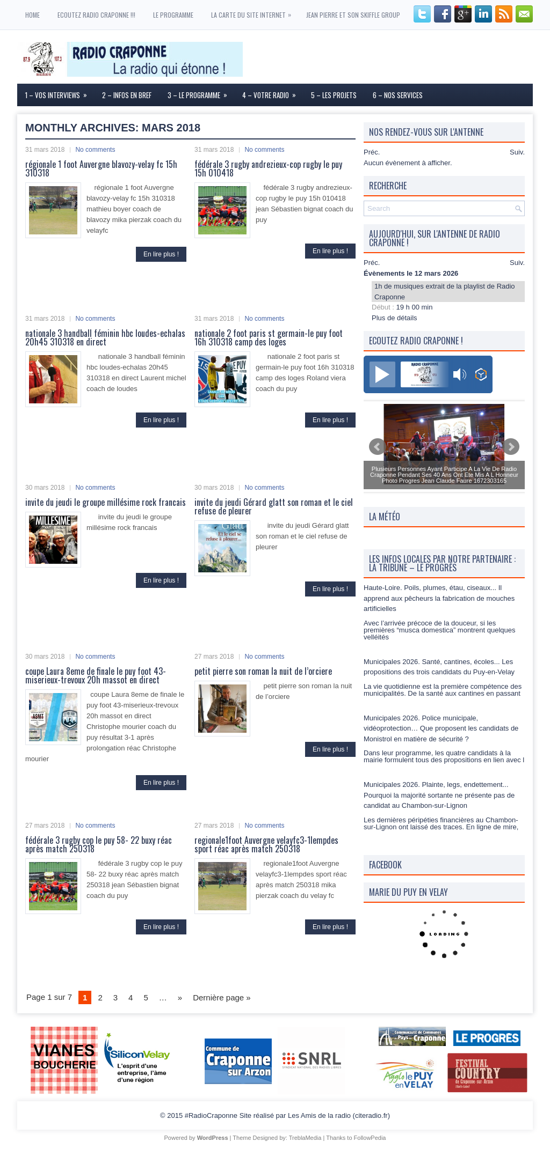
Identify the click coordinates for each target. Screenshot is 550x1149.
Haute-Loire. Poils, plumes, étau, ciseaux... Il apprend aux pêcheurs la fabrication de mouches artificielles (439, 598)
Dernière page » (222, 997)
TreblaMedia (305, 1138)
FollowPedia (370, 1138)
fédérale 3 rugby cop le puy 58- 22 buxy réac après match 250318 (98, 844)
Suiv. (517, 152)
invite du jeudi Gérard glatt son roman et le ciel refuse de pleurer (273, 506)
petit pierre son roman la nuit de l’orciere (263, 671)
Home (32, 14)
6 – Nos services (398, 95)
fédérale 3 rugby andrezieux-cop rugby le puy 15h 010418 (268, 168)
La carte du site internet (253, 9)
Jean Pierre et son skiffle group (353, 14)
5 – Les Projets (334, 95)
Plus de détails (394, 318)
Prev (377, 446)
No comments (95, 149)
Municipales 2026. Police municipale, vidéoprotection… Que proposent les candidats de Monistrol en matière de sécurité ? (441, 728)
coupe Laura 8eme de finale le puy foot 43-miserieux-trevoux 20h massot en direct (95, 675)
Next (510, 446)
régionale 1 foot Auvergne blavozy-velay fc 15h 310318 (101, 168)
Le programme (173, 14)
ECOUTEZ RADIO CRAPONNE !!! (96, 14)
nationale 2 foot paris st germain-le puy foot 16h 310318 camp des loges (268, 337)
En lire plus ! (161, 254)
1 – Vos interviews (59, 92)
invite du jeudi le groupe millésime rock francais (105, 502)
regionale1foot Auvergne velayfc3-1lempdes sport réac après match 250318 (266, 844)
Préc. (372, 152)
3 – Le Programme (201, 92)
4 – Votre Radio (272, 92)
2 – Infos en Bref (126, 95)
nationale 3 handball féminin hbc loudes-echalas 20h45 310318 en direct (105, 337)
